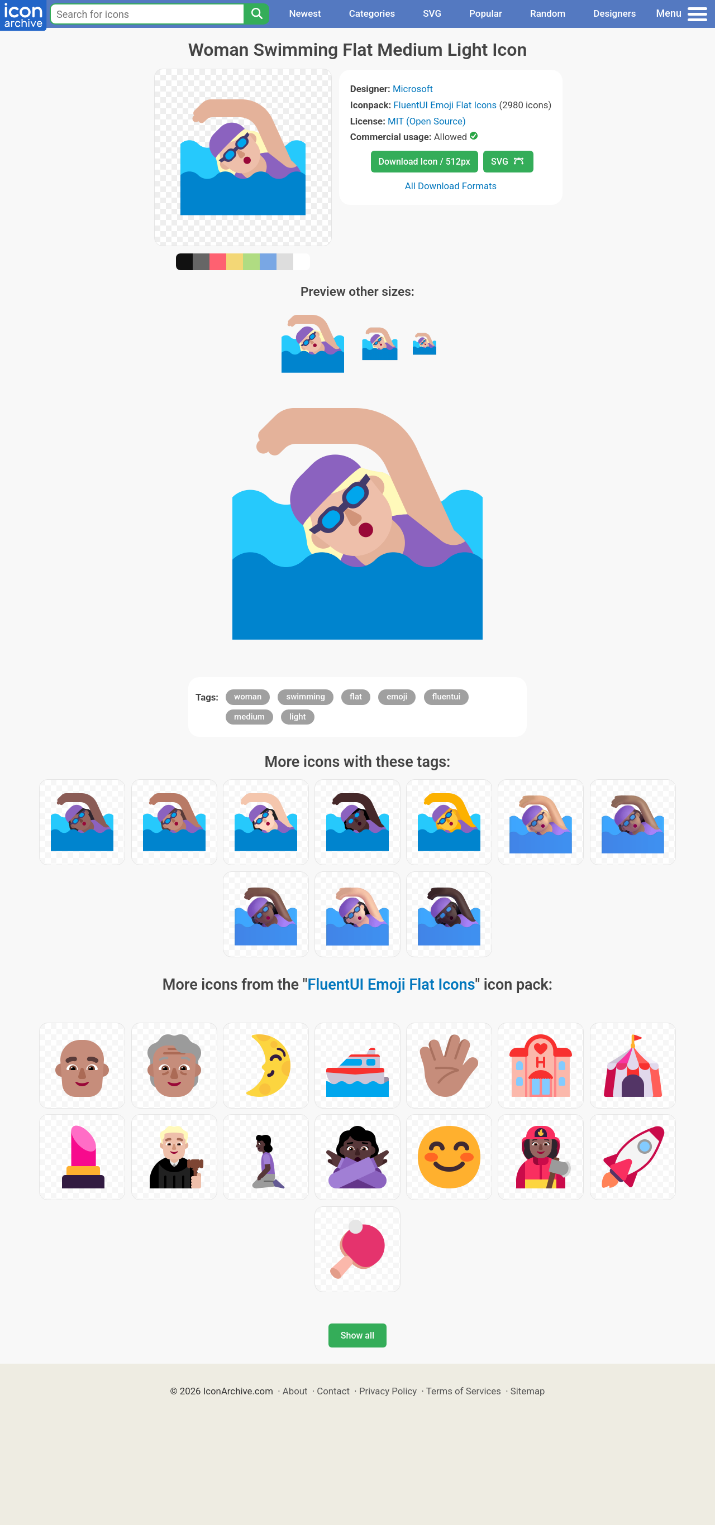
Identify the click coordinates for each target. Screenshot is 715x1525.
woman (247, 697)
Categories (372, 13)
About (295, 1391)
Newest (305, 13)
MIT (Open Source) (427, 121)
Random (547, 13)
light (297, 717)
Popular (485, 13)
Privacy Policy (388, 1391)
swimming (305, 697)
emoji (397, 697)
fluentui (446, 697)
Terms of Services (463, 1391)
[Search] (256, 14)
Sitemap (528, 1391)
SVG (432, 13)
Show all (357, 1335)
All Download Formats (451, 185)
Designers (614, 13)
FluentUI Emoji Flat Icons (445, 105)
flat (356, 697)
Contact (333, 1391)
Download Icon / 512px (424, 161)
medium (249, 717)
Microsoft (413, 88)
